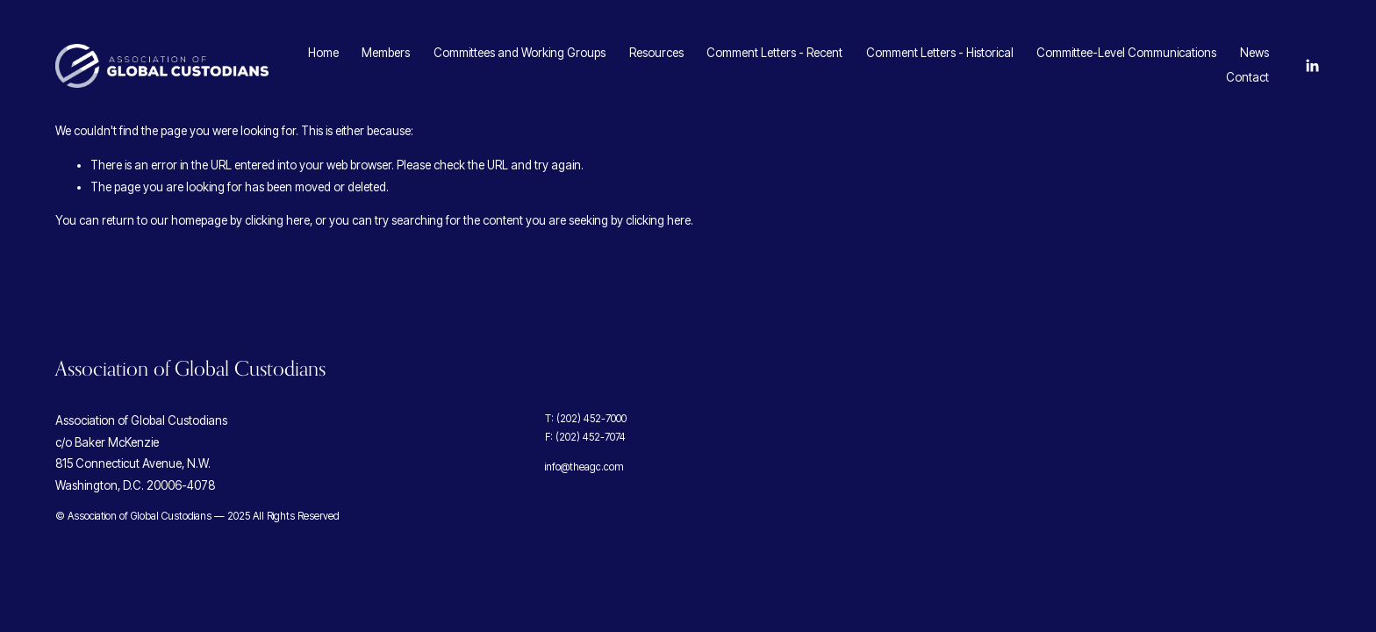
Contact (1247, 77)
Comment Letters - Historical (940, 53)
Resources (656, 53)
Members (386, 53)
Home (323, 53)
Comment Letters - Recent (774, 53)
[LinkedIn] (1312, 66)
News (1254, 53)
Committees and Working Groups (520, 53)
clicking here (277, 220)
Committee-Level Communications (1126, 53)
